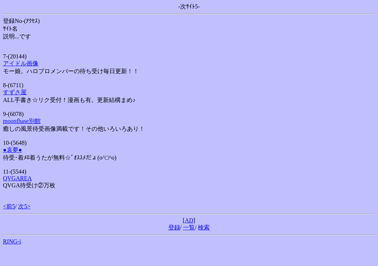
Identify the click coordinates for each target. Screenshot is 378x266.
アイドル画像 (20, 63)
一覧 (189, 227)
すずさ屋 (15, 92)
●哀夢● (12, 150)
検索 (204, 227)
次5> (24, 206)
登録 (174, 227)
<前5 (9, 206)
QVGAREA (17, 178)
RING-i (12, 241)
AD (189, 220)
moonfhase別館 (22, 121)
